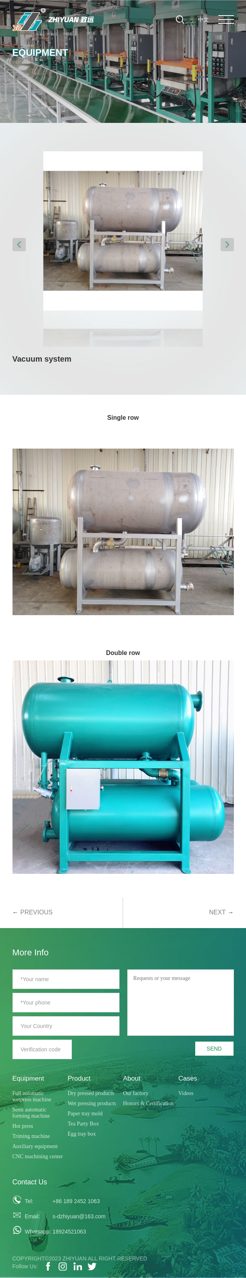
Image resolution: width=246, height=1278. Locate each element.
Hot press (22, 1126)
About (131, 1078)
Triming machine (31, 1136)
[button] (19, 244)
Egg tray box (82, 1134)
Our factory (135, 1093)
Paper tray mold (85, 1113)
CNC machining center (37, 1156)
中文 (203, 19)
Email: (32, 1216)
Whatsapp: (35, 1231)
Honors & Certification (148, 1103)
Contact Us (29, 1182)
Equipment (28, 1078)
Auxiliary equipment (35, 1146)
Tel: (29, 1201)
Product (79, 1078)
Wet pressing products (92, 1103)
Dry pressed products (91, 1093)
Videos (186, 1093)
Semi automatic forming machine (31, 1113)
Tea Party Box (83, 1124)
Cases (187, 1078)
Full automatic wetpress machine (32, 1096)
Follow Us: (25, 1266)
